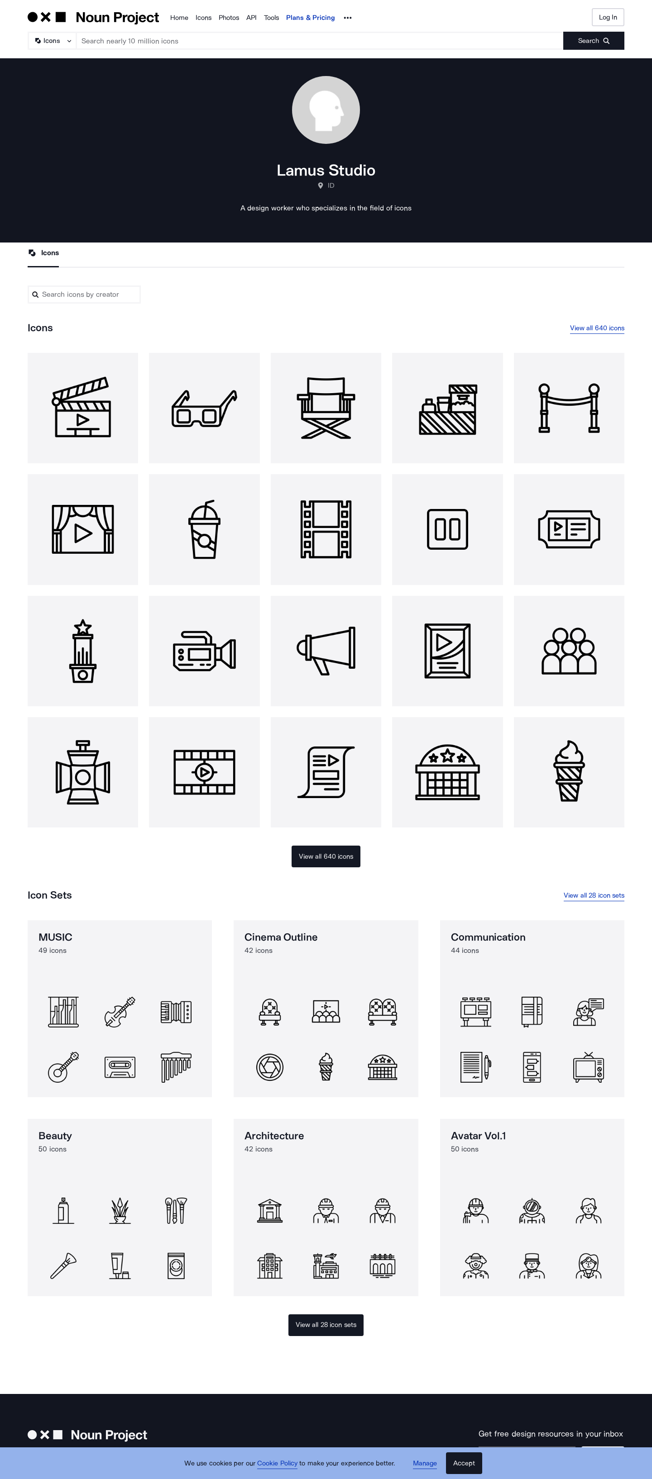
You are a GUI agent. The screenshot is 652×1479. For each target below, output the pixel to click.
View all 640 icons (597, 328)
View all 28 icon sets (594, 895)
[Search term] (320, 41)
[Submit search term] (593, 41)
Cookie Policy (277, 1463)
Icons (203, 18)
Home (179, 18)
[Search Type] (52, 41)
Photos (229, 18)
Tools (271, 18)
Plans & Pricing (310, 18)
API (251, 18)
